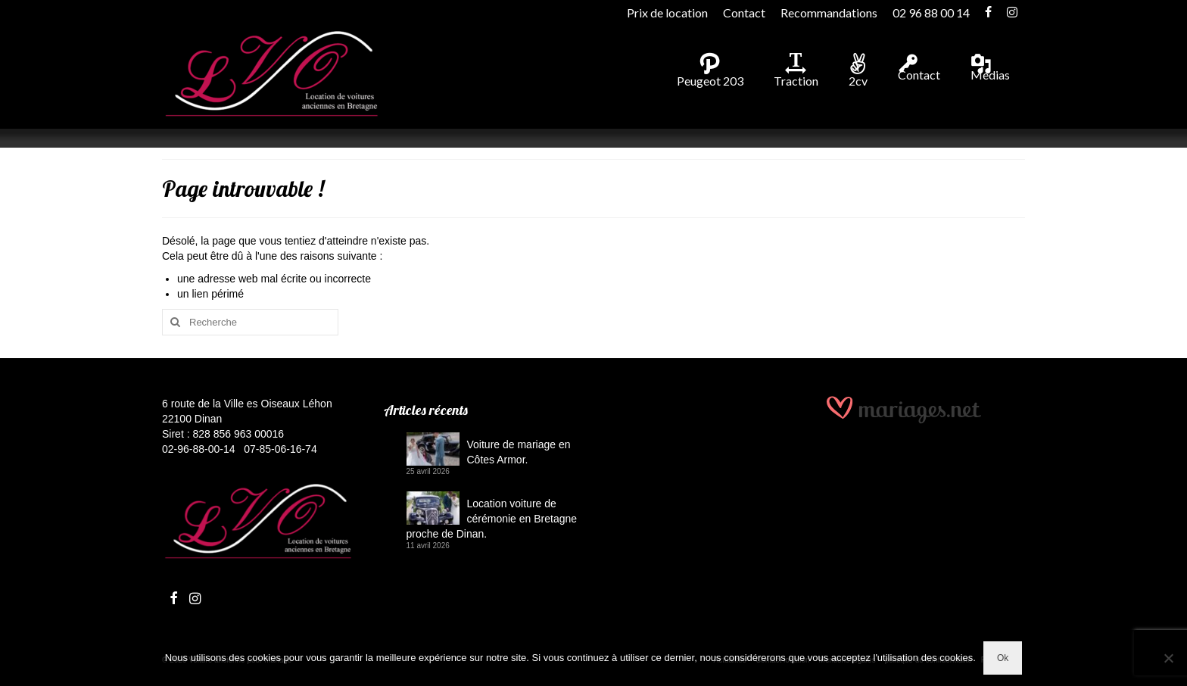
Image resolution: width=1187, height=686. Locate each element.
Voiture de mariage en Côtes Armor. (519, 452)
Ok (1002, 658)
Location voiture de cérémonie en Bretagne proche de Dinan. (492, 518)
